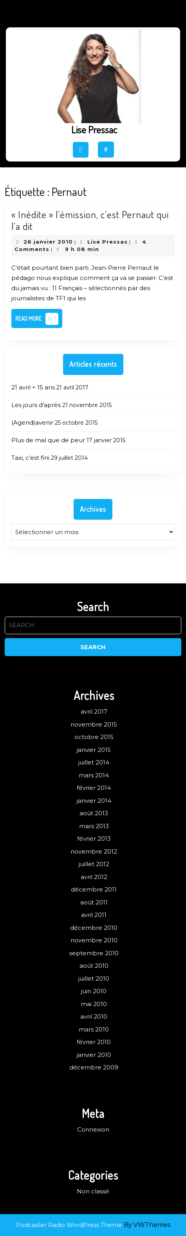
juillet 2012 (94, 864)
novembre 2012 (93, 851)
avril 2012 (94, 877)
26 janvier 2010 (48, 242)
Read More (38, 320)
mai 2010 (94, 1004)
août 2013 (93, 813)
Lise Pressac (94, 129)
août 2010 (93, 965)
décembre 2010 (93, 927)
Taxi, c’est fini (30, 457)
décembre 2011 (94, 889)
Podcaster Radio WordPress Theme (69, 1225)
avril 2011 (94, 914)
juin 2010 (94, 991)
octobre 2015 (94, 737)
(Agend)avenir (32, 422)
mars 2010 (94, 1029)
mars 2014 (94, 775)
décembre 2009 (93, 1067)
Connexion (93, 1129)
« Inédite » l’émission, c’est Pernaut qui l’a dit (90, 220)
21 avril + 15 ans (33, 387)
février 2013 (94, 838)
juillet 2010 (93, 978)
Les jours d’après (36, 405)
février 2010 (94, 1042)
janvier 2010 (94, 1054)
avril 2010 (93, 1016)
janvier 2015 (94, 749)
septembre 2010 (94, 953)
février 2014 (94, 787)
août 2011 (94, 902)
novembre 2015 (93, 724)
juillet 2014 (93, 762)
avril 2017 (94, 711)
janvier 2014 (94, 800)
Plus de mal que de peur (48, 440)
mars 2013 (94, 826)
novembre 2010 (93, 940)
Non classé (93, 1191)
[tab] (80, 150)
